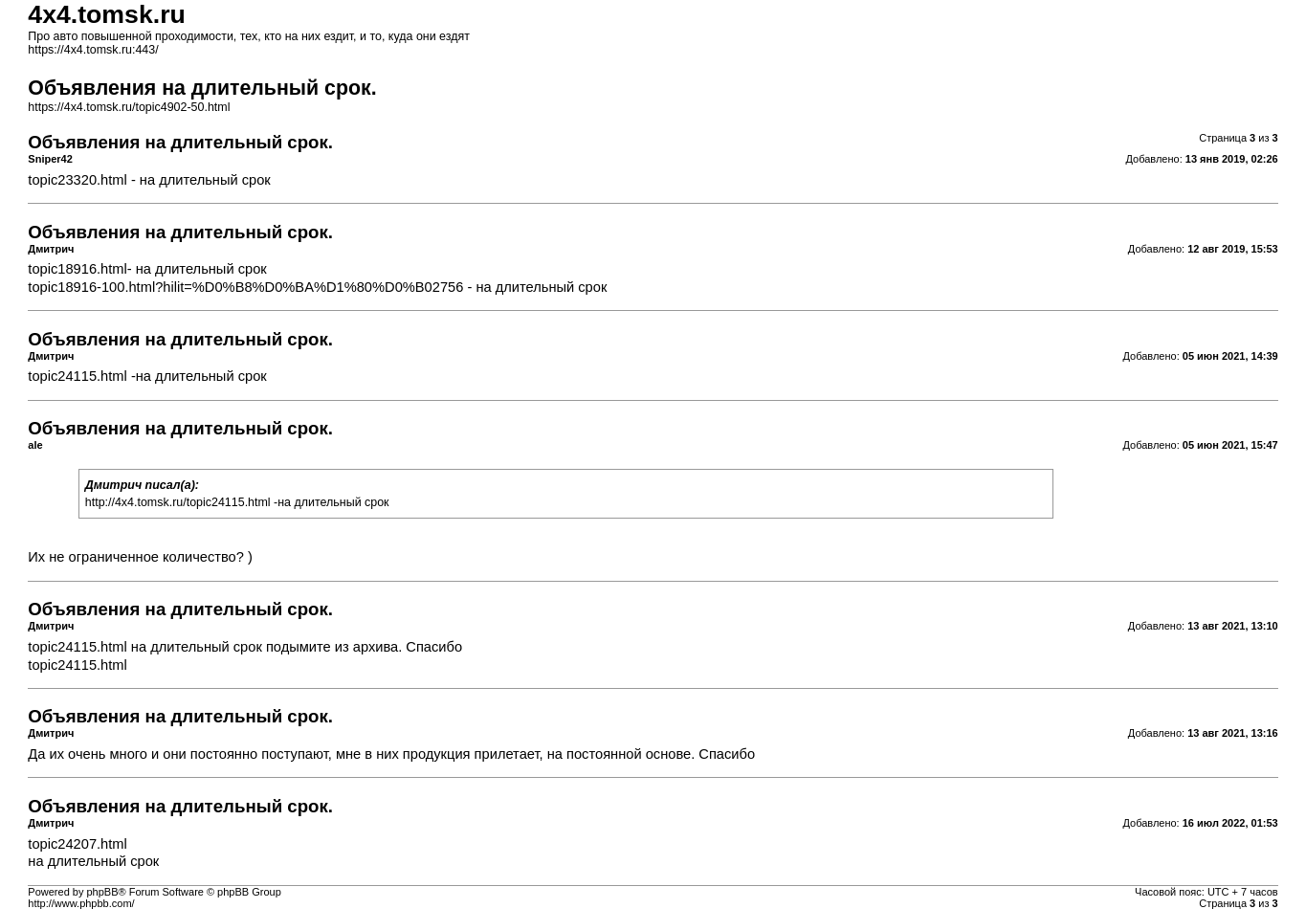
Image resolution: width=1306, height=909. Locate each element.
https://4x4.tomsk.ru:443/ (93, 49)
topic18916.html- (79, 269)
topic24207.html (77, 844)
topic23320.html (77, 180)
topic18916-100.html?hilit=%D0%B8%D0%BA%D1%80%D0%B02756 (245, 287)
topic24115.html (77, 376)
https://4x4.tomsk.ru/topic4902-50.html (129, 107)
